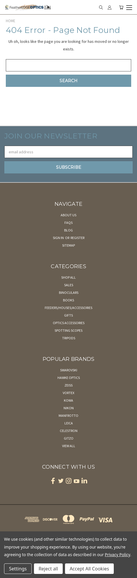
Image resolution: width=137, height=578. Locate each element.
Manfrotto (68, 415)
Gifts (68, 315)
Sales (68, 285)
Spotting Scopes (68, 330)
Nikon (69, 408)
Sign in (58, 238)
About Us (68, 215)
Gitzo (68, 438)
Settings (18, 568)
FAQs (68, 222)
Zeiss (68, 385)
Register (77, 238)
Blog (68, 230)
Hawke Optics (68, 377)
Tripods (68, 338)
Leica (68, 423)
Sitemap (68, 245)
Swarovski (68, 370)
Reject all (48, 568)
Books (68, 300)
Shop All (68, 277)
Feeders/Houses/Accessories (68, 307)
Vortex (68, 393)
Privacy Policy (117, 554)
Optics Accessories (68, 323)
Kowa (68, 400)
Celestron (68, 430)
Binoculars (68, 292)
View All (68, 446)
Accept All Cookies (89, 568)
